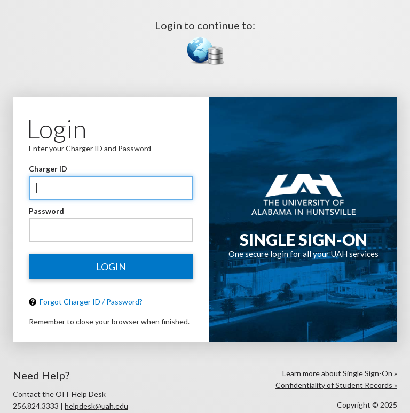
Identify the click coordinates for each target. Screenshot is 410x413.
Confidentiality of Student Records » (336, 384)
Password (46, 210)
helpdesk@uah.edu (96, 405)
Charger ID (48, 168)
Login (111, 266)
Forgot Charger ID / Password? (86, 301)
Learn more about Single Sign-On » (339, 373)
